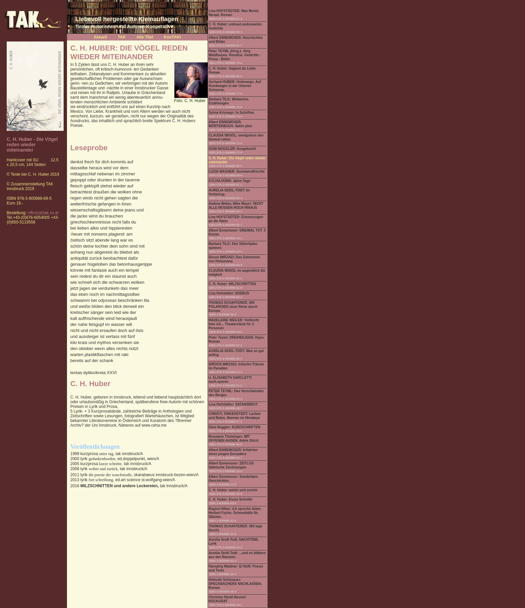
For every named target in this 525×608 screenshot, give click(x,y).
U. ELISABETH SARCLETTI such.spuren (230, 379)
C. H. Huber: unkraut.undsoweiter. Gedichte (235, 26)
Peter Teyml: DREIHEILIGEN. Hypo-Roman (237, 339)
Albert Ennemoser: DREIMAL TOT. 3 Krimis (237, 232)
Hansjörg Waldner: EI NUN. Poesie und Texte (236, 568)
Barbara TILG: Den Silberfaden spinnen (233, 246)
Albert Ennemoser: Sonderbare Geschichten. (233, 479)
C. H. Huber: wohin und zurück (233, 490)
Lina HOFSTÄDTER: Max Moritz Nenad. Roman (233, 13)
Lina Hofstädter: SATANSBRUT (233, 404)
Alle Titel (144, 37)
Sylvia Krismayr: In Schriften (231, 112)
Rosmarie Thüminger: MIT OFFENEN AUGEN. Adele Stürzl (233, 438)
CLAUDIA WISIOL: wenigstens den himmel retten (236, 137)
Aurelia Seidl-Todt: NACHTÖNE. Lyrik (234, 541)
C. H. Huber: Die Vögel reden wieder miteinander (237, 160)
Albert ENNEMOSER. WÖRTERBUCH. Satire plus (230, 124)
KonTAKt (172, 37)
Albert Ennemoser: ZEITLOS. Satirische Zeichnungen (231, 465)
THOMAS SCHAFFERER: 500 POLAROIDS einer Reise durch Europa (233, 307)
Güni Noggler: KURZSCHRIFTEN (234, 427)
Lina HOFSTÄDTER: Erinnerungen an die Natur (236, 219)
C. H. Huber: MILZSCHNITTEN (232, 284)
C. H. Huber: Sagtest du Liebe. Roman (232, 70)
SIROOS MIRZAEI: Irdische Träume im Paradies (236, 366)
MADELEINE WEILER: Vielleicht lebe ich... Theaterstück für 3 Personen (234, 324)
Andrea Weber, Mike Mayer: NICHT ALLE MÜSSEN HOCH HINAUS (236, 205)
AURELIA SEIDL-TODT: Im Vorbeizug (229, 192)
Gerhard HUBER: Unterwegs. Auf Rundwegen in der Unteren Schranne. (235, 86)
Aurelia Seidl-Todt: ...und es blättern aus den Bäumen (237, 555)
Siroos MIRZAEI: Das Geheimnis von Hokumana (234, 259)
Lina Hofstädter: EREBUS (229, 293)
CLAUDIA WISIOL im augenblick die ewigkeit (237, 272)
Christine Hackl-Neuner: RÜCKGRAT (228, 599)
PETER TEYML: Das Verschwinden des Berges (236, 393)
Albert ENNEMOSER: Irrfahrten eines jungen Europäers (233, 452)
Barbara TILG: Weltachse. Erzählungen (229, 101)
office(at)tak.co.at (43, 212)
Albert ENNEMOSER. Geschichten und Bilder (236, 40)
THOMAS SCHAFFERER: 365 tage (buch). (235, 528)
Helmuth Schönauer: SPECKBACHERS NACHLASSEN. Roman (235, 584)
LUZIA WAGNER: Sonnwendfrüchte (237, 171)
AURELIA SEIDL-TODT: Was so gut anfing (236, 353)
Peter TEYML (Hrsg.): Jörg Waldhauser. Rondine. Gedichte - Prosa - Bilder (235, 55)
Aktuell (100, 37)
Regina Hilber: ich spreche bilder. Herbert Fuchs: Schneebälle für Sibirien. (235, 513)
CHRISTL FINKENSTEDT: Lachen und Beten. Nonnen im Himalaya (235, 416)
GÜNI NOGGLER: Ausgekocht (232, 149)
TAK (122, 37)
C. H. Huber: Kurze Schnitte (230, 499)
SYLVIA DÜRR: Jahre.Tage (229, 181)
